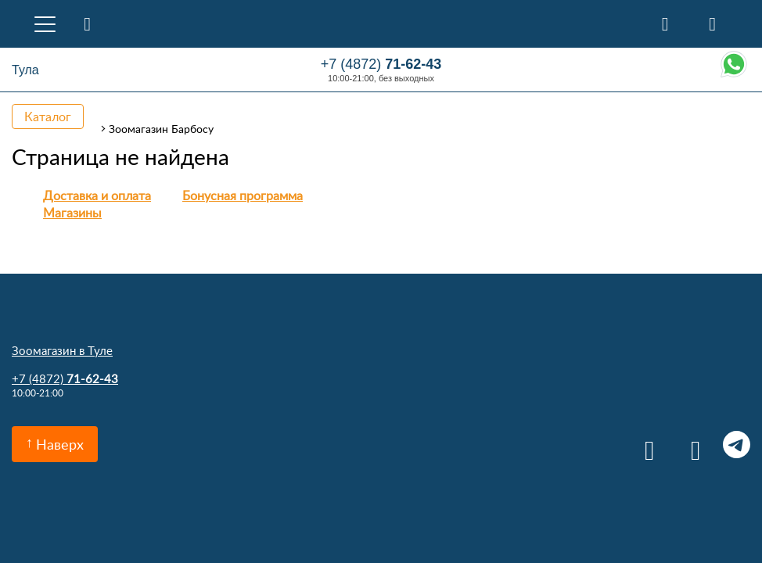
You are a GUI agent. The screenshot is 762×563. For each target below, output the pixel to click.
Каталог (47, 116)
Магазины (72, 212)
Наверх (60, 444)
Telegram (736, 444)
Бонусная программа (242, 195)
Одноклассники (690, 444)
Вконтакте (644, 444)
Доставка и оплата (97, 195)
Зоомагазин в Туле (62, 350)
